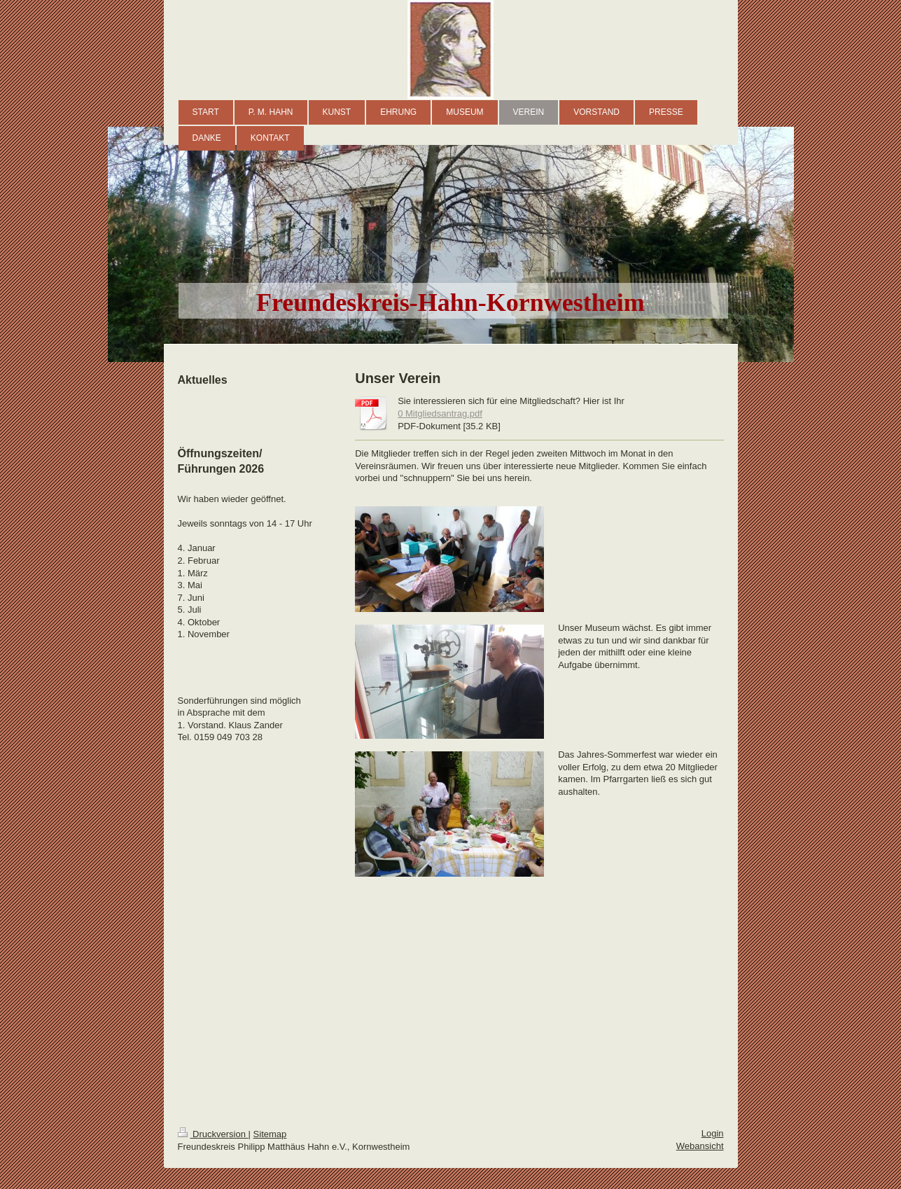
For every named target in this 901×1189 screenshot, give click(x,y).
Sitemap (270, 1134)
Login (712, 1133)
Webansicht (700, 1146)
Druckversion (213, 1134)
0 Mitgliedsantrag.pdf (440, 413)
